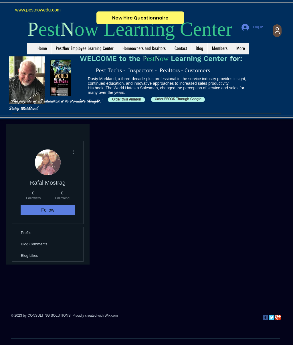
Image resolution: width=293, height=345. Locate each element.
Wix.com (111, 316)
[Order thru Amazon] (126, 99)
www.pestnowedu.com (38, 9)
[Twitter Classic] (271, 317)
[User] (277, 30)
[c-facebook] (265, 317)
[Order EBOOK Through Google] (178, 99)
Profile (26, 232)
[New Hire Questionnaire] (140, 17)
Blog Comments (34, 244)
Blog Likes (29, 255)
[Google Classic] (278, 317)
